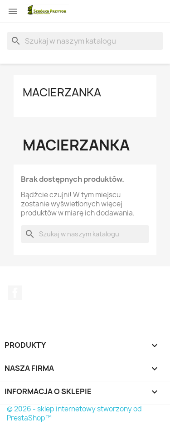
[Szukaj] (85, 41)
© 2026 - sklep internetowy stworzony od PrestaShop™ (74, 413)
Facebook (15, 292)
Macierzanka (62, 92)
